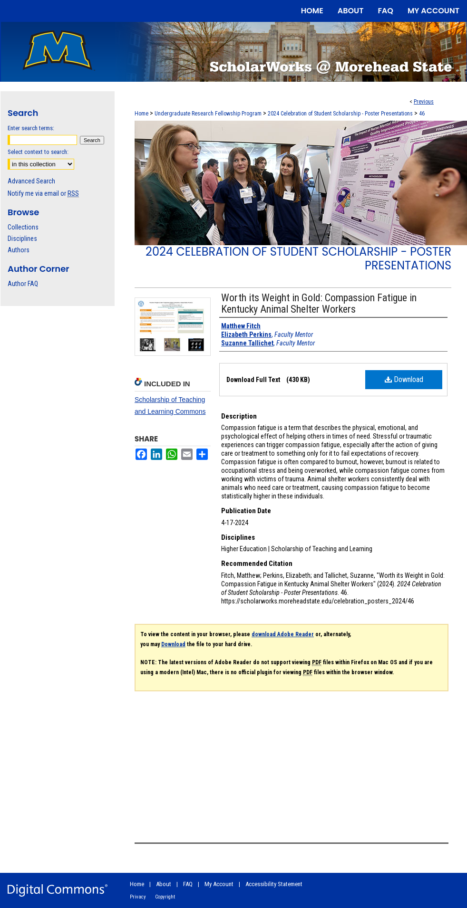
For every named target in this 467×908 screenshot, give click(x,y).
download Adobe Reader (283, 634)
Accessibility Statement (273, 884)
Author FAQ (23, 283)
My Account (219, 884)
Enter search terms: (31, 128)
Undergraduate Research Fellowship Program (208, 113)
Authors (18, 250)
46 (422, 113)
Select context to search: (38, 151)
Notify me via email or (43, 193)
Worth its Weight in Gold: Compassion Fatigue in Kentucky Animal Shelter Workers (319, 303)
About (163, 884)
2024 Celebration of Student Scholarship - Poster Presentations (340, 113)
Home (141, 113)
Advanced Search (31, 181)
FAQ (188, 884)
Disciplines (22, 238)
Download (404, 379)
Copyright (165, 897)
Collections (23, 227)
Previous (424, 101)
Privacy (138, 897)
